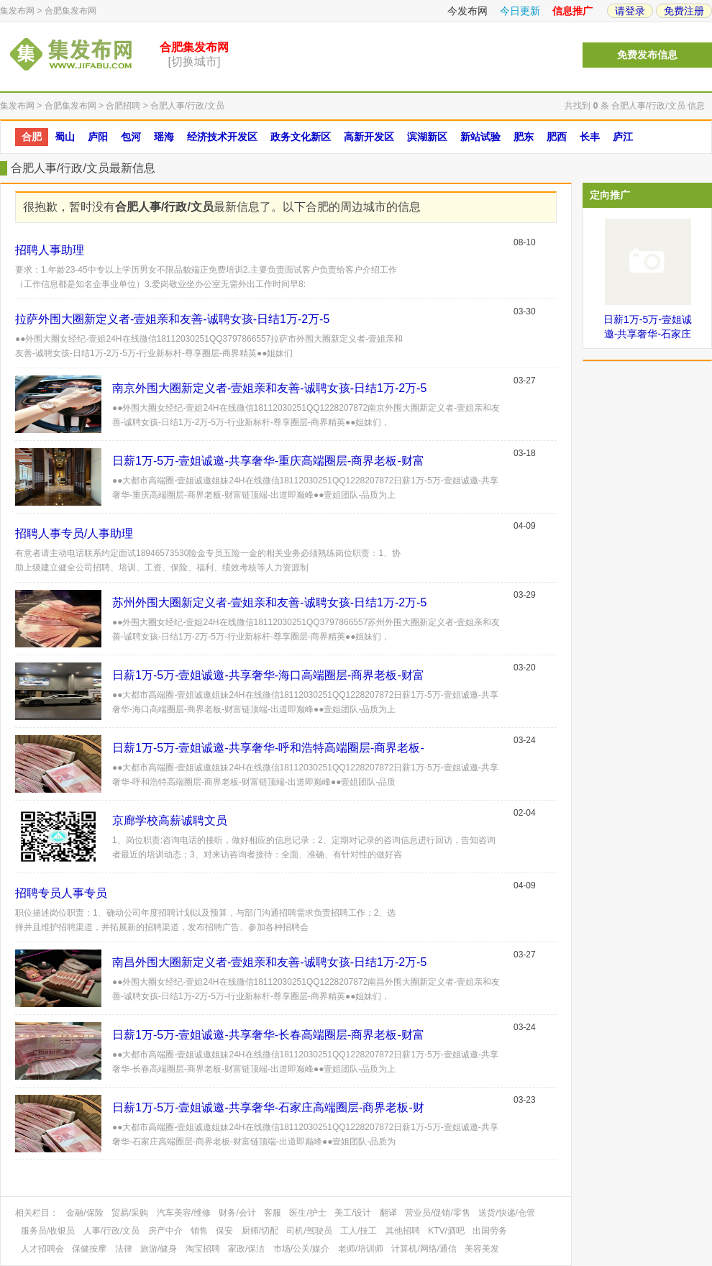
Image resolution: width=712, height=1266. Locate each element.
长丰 (590, 136)
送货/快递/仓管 (506, 1213)
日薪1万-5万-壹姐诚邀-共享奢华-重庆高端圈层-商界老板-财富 (268, 461)
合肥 (32, 136)
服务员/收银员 (48, 1231)
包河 (131, 136)
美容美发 (482, 1249)
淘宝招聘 (203, 1249)
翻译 (388, 1213)
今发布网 (467, 11)
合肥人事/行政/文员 (187, 106)
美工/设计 (352, 1213)
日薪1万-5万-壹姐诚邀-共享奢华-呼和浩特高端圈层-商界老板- (268, 748)
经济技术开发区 (222, 136)
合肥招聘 (123, 106)
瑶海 (164, 136)
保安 (224, 1231)
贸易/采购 (129, 1213)
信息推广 (572, 11)
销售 (199, 1231)
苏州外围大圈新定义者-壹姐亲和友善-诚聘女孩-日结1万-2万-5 (269, 602)
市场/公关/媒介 (301, 1249)
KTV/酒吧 (446, 1231)
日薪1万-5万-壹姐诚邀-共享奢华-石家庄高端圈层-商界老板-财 (268, 1107)
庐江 (623, 136)
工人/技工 (358, 1231)
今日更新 (520, 11)
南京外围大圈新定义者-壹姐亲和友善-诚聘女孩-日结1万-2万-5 (269, 388)
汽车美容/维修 (184, 1213)
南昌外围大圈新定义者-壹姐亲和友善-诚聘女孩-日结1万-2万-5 (269, 962)
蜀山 (65, 136)
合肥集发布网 (70, 11)
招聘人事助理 (49, 250)
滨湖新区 (427, 136)
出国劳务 (490, 1231)
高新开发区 (369, 136)
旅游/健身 (158, 1249)
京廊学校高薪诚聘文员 (169, 820)
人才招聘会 (42, 1249)
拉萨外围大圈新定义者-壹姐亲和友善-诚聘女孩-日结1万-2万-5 (172, 319)
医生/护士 (307, 1213)
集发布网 (17, 11)
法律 (123, 1249)
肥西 (557, 136)
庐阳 (98, 136)
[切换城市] (194, 61)
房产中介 (165, 1231)
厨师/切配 (260, 1231)
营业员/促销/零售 (437, 1213)
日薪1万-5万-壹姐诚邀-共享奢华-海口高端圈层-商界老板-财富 (268, 675)
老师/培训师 (360, 1249)
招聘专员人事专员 (61, 893)
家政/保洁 (246, 1249)
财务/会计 (237, 1213)
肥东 (524, 136)
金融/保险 (84, 1213)
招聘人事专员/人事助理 (74, 533)
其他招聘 (402, 1231)
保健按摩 (89, 1249)
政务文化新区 (300, 136)
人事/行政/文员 (111, 1231)
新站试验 (480, 136)
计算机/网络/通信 (424, 1249)
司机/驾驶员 (309, 1231)
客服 (272, 1213)
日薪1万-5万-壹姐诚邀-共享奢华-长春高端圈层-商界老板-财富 (268, 1035)
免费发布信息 (647, 55)
